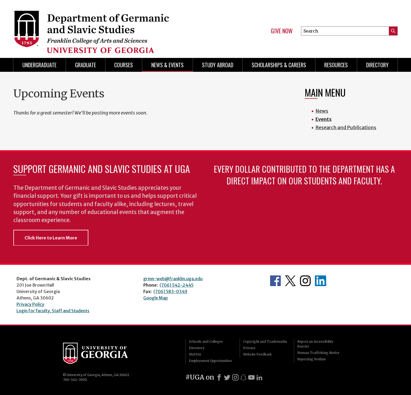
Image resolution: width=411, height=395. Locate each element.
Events (323, 119)
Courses (123, 65)
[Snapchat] (243, 377)
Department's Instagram (305, 280)
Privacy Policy (30, 304)
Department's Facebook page (275, 280)
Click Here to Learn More (51, 237)
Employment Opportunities (210, 361)
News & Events (167, 65)
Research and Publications (345, 127)
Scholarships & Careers (279, 65)
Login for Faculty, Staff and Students (53, 310)
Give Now (282, 31)
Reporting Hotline (311, 359)
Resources (336, 65)
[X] (227, 377)
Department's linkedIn (321, 280)
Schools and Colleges (206, 341)
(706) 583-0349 (170, 291)
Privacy (249, 348)
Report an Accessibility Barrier (315, 343)
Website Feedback (257, 354)
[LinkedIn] (259, 377)
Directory (377, 65)
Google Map (155, 298)
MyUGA (195, 354)
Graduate (85, 65)
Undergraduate (39, 65)
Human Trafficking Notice (318, 353)
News (321, 111)
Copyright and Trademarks (265, 341)
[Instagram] (235, 377)
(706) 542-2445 (176, 285)
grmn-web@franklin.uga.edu (173, 278)
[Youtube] (251, 377)
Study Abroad (217, 65)
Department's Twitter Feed (290, 280)
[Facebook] (219, 377)
